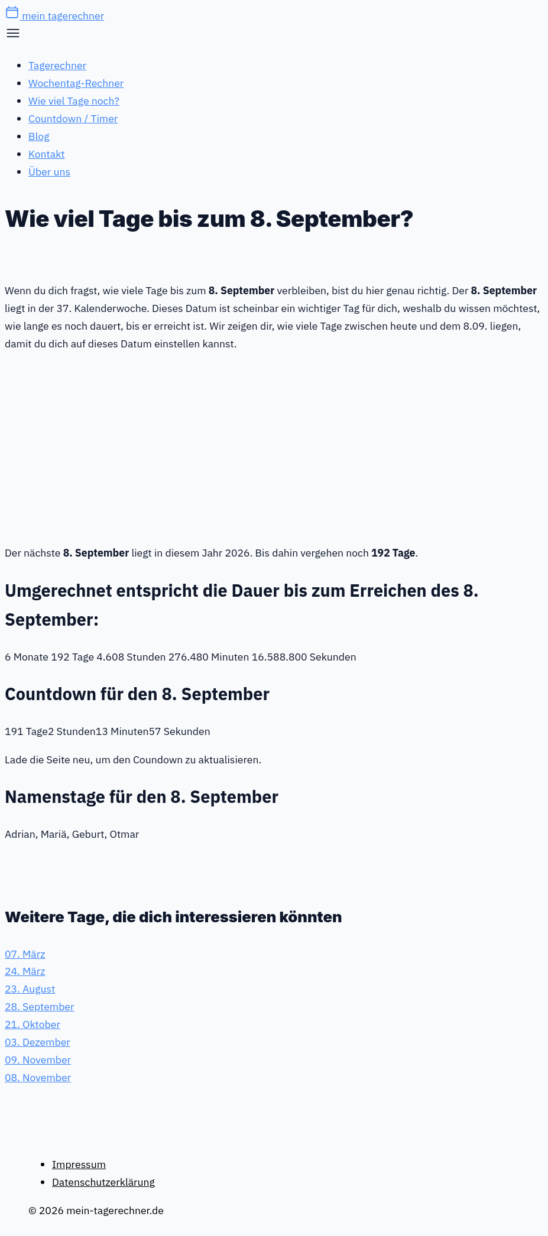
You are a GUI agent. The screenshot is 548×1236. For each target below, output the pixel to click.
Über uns (49, 171)
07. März (25, 954)
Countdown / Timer (73, 118)
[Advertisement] (274, 446)
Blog (38, 136)
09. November (38, 1059)
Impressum (79, 1164)
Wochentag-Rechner (76, 83)
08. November (38, 1077)
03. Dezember (37, 1042)
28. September (39, 1006)
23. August (30, 989)
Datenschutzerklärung (103, 1182)
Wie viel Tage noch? (73, 101)
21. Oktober (32, 1024)
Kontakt (46, 154)
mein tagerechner (54, 15)
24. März (25, 971)
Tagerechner (57, 65)
